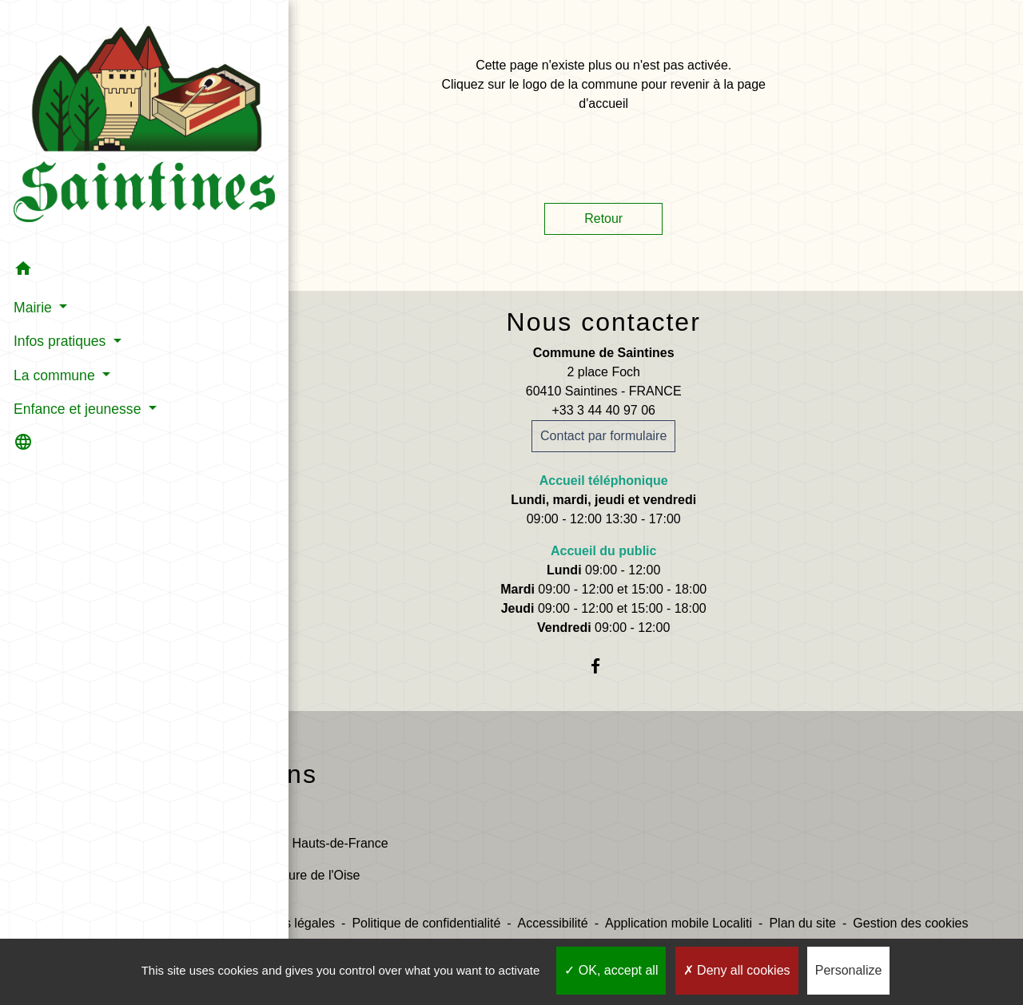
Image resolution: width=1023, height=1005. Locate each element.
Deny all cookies (736, 970)
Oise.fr (266, 811)
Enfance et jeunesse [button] (77, 332)
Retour (603, 218)
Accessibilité (553, 923)
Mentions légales (287, 923)
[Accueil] (92, 87)
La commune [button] (55, 298)
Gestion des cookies (910, 923)
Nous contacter (604, 322)
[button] (92, 194)
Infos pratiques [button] (60, 264)
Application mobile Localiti (678, 923)
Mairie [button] (33, 230)
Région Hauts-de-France (318, 843)
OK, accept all (611, 970)
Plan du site (802, 923)
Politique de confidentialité (426, 923)
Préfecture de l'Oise (304, 875)
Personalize (848, 970)
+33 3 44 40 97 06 (603, 410)
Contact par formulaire (603, 436)
